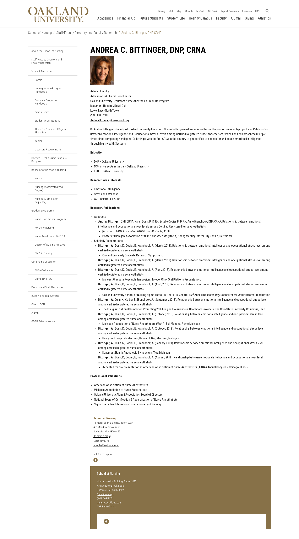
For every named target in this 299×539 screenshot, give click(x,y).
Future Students (151, 18)
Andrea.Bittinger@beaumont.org (109, 120)
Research (247, 11)
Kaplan (39, 141)
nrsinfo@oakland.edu (106, 445)
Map (179, 11)
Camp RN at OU (44, 278)
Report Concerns (230, 11)
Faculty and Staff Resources (47, 287)
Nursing (39, 178)
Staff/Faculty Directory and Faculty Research (86, 33)
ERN (257, 11)
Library (161, 11)
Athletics (264, 18)
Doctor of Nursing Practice (50, 244)
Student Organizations (47, 120)
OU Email (212, 11)
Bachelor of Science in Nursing (48, 169)
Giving (249, 18)
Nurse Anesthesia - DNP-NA (50, 236)
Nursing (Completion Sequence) (46, 200)
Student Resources (42, 71)
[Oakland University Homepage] (58, 14)
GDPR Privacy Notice (43, 321)
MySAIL (200, 11)
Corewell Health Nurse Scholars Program (49, 159)
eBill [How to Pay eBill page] (171, 11)
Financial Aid (126, 18)
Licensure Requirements (48, 149)
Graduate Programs (42, 210)
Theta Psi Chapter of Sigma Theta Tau (50, 130)
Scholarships (42, 112)
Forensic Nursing (44, 227)
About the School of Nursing (47, 51)
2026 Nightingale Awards (45, 295)
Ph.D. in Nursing (44, 253)
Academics (105, 18)
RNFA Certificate (44, 270)
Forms (38, 79)
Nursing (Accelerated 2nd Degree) (49, 188)
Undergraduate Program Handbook (48, 90)
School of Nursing (40, 33)
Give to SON (38, 304)
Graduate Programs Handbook (46, 101)
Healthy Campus (200, 18)
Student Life (176, 18)
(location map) (102, 436)
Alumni (236, 18)
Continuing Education (43, 261)
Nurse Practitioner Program (50, 219)
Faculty (221, 18)
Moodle (189, 11)
